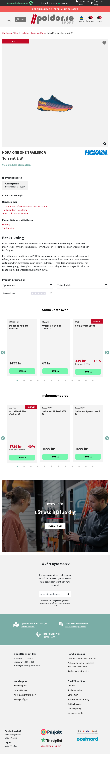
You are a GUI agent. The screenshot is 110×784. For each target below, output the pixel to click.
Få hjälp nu (55, 526)
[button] (81, 19)
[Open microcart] (99, 19)
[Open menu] (9, 19)
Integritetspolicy (76, 713)
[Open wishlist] (90, 19)
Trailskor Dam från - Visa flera (24, 206)
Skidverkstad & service (78, 671)
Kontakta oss (20, 690)
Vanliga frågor (21, 699)
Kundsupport (20, 685)
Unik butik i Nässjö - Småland (82, 658)
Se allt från (15, 213)
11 (85, 382)
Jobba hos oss (74, 703)
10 (79, 382)
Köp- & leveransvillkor (25, 694)
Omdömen (73, 694)
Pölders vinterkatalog (78, 699)
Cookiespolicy (74, 708)
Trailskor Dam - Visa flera (14, 209)
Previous (3, 352)
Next (107, 352)
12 (92, 382)
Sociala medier (75, 690)
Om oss (71, 685)
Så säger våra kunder (51, 745)
